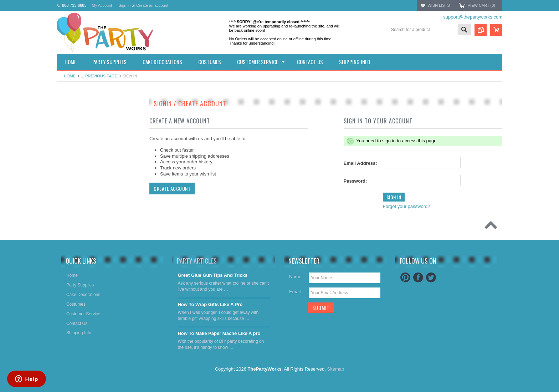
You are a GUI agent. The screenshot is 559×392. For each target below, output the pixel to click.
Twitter (431, 277)
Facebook (418, 277)
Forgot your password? (406, 206)
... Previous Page (99, 76)
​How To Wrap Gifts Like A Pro (210, 304)
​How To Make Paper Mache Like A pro (219, 333)
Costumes (70, 153)
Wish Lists (438, 5)
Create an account (152, 5)
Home (70, 76)
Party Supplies (74, 129)
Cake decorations (77, 141)
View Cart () (481, 5)
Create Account (172, 188)
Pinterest (405, 277)
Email (295, 291)
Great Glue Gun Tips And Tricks (212, 275)
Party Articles (197, 260)
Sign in (124, 5)
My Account (102, 5)
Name (295, 276)
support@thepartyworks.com (472, 17)
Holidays (69, 116)
